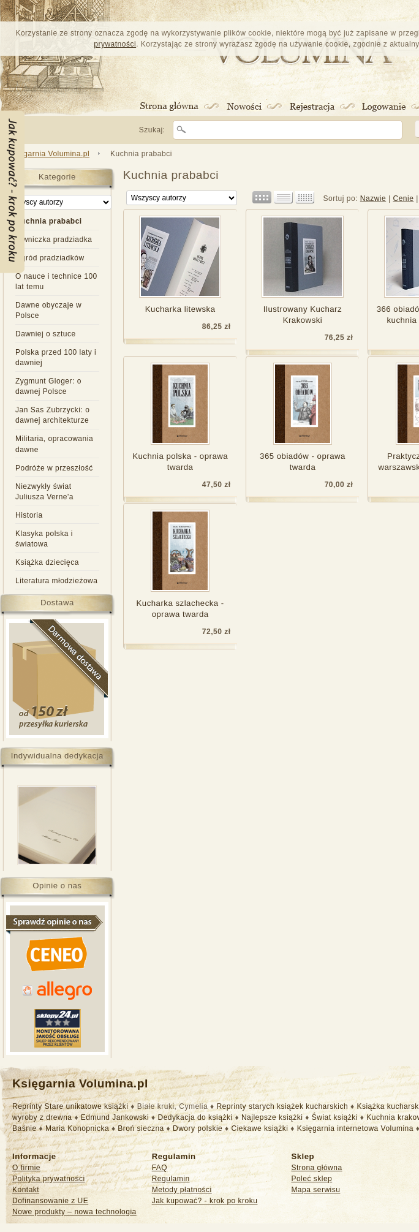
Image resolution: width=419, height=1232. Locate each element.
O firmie (26, 1167)
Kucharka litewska (180, 309)
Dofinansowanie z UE (50, 1200)
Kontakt (25, 1189)
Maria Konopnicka (77, 1128)
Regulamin (171, 1178)
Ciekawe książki (260, 1128)
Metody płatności (182, 1189)
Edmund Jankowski (115, 1117)
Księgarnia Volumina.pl (48, 153)
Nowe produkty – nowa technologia (74, 1211)
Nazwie (373, 198)
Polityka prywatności (48, 1178)
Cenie (403, 198)
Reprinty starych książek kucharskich (282, 1106)
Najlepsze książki (272, 1117)
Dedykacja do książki (195, 1117)
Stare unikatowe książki (87, 1106)
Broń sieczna (141, 1128)
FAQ (160, 1167)
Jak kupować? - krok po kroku (205, 1200)
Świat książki (335, 1117)
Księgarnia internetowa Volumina (355, 1128)
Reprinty (27, 1106)
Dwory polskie (197, 1128)
